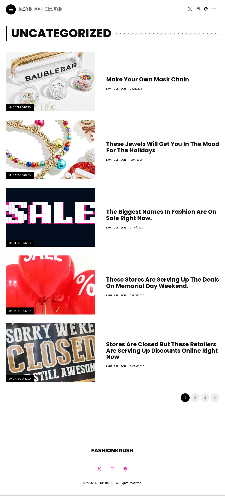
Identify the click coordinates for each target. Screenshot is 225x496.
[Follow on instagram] (198, 8)
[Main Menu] (11, 9)
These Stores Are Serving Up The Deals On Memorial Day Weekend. (162, 283)
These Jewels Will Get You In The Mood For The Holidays (162, 147)
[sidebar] (214, 8)
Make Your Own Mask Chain (147, 79)
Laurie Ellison (116, 88)
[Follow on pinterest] (206, 8)
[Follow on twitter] (189, 8)
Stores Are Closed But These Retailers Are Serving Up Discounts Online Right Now (162, 350)
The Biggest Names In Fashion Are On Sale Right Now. (161, 215)
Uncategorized (20, 107)
